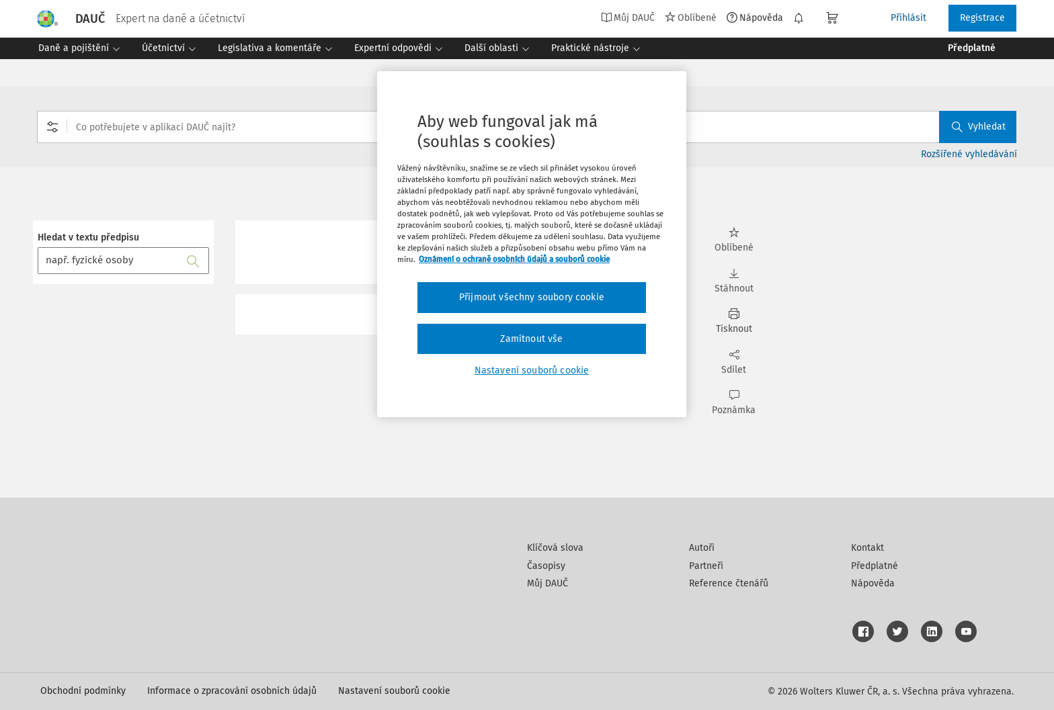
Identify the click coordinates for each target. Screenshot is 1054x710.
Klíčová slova (555, 547)
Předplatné (874, 566)
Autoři (702, 547)
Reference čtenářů (728, 583)
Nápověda (755, 17)
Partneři (706, 566)
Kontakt (867, 547)
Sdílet (734, 362)
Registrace (982, 18)
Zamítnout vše (531, 339)
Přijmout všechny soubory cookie (531, 297)
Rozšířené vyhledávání (969, 154)
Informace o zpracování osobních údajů (232, 691)
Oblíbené (691, 17)
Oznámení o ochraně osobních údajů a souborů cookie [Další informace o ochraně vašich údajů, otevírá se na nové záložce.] (514, 259)
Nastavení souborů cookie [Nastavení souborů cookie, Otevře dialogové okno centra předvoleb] (532, 370)
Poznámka (734, 403)
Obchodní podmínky (83, 691)
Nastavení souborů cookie (394, 691)
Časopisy (546, 566)
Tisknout (734, 321)
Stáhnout (734, 281)
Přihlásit (908, 18)
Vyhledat (979, 126)
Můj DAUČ (628, 17)
